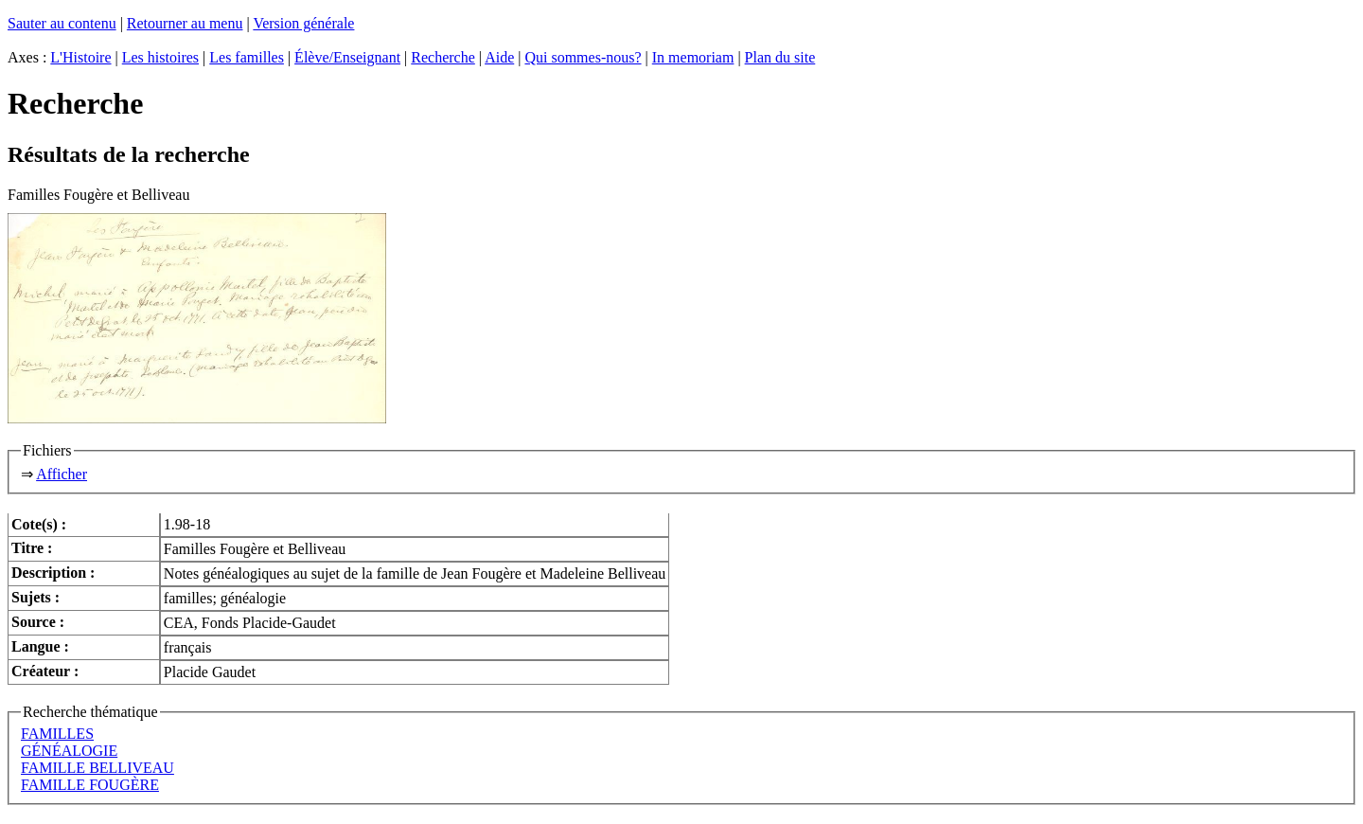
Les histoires (160, 57)
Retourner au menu (185, 23)
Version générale (303, 23)
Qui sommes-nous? (582, 57)
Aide (499, 57)
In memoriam (693, 57)
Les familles (246, 57)
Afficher (61, 474)
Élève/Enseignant (347, 57)
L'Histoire (80, 57)
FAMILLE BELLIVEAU (97, 768)
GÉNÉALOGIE (69, 751)
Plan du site (780, 57)
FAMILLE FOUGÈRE (90, 785)
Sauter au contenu (62, 23)
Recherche (443, 57)
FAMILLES (57, 733)
